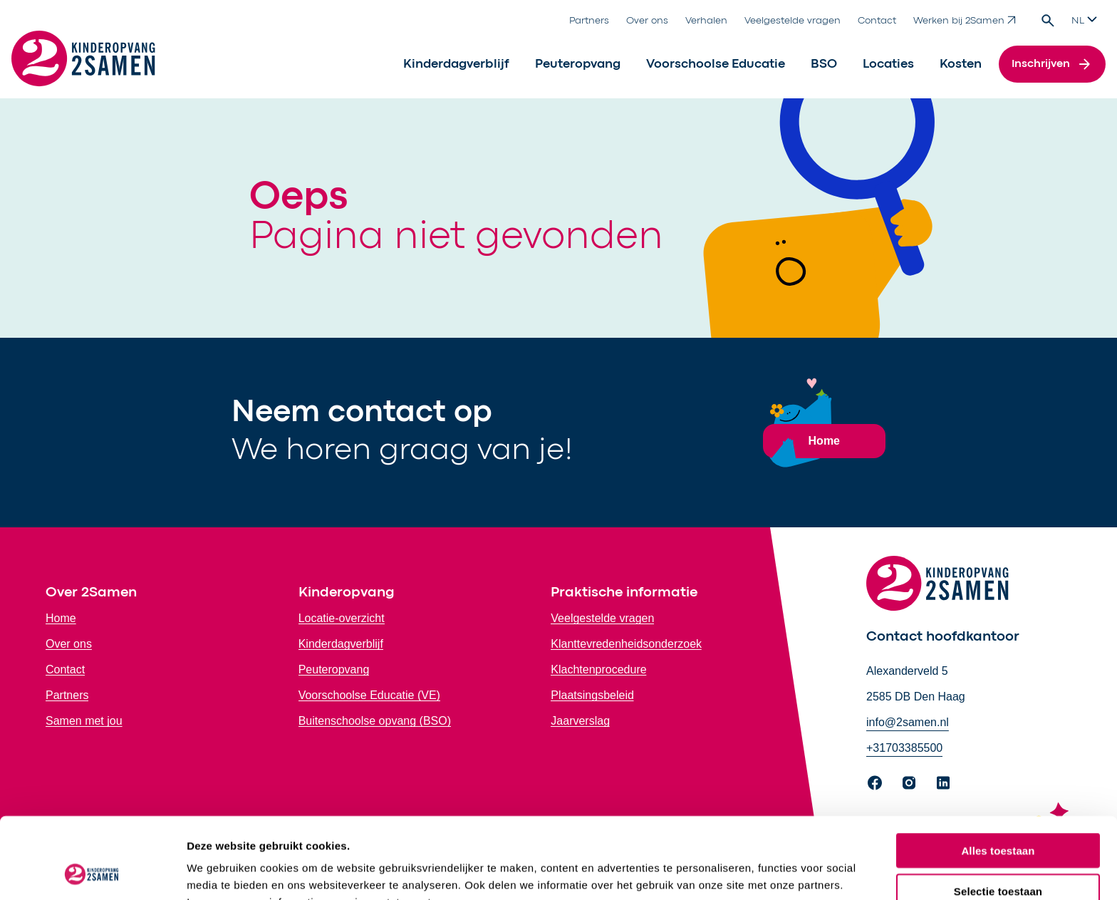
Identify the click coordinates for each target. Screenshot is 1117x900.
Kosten (961, 64)
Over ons (647, 20)
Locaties (888, 64)
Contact (877, 20)
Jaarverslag (580, 721)
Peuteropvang (577, 64)
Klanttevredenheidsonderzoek (626, 644)
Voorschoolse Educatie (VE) (369, 695)
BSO (824, 64)
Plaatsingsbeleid (592, 695)
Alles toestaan (997, 774)
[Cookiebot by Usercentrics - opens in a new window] (92, 872)
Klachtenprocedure (598, 669)
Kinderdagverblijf (456, 64)
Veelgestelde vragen (792, 20)
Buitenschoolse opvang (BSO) (374, 721)
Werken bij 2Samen (964, 20)
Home (61, 618)
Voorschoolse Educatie (715, 64)
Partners (589, 20)
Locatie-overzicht (341, 618)
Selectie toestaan (998, 815)
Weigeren (998, 855)
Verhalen (706, 20)
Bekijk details (758, 872)
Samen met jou (84, 721)
